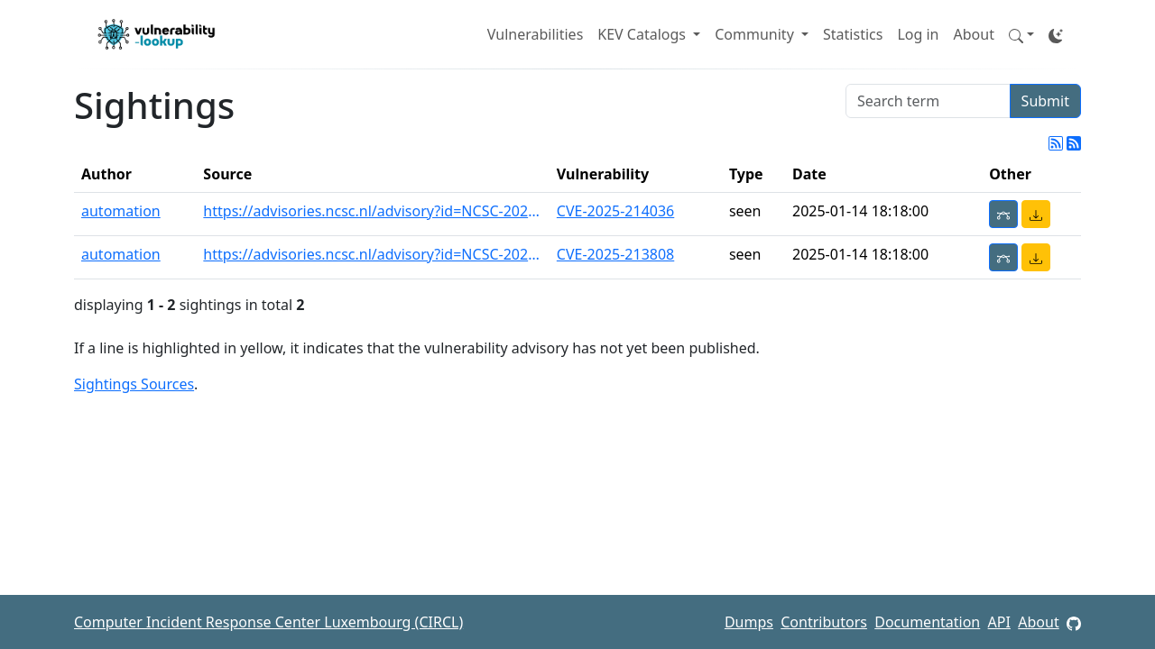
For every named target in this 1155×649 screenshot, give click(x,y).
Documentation (927, 622)
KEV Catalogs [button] (643, 34)
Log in (917, 34)
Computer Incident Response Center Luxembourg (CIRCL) (268, 622)
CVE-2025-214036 (615, 211)
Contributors (824, 622)
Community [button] (756, 34)
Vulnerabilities (535, 34)
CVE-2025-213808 (615, 254)
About (974, 34)
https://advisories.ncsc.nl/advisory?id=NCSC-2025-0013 (372, 211)
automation (121, 211)
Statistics (852, 34)
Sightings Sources (134, 384)
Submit (1045, 101)
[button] (1021, 34)
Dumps (749, 622)
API (999, 622)
